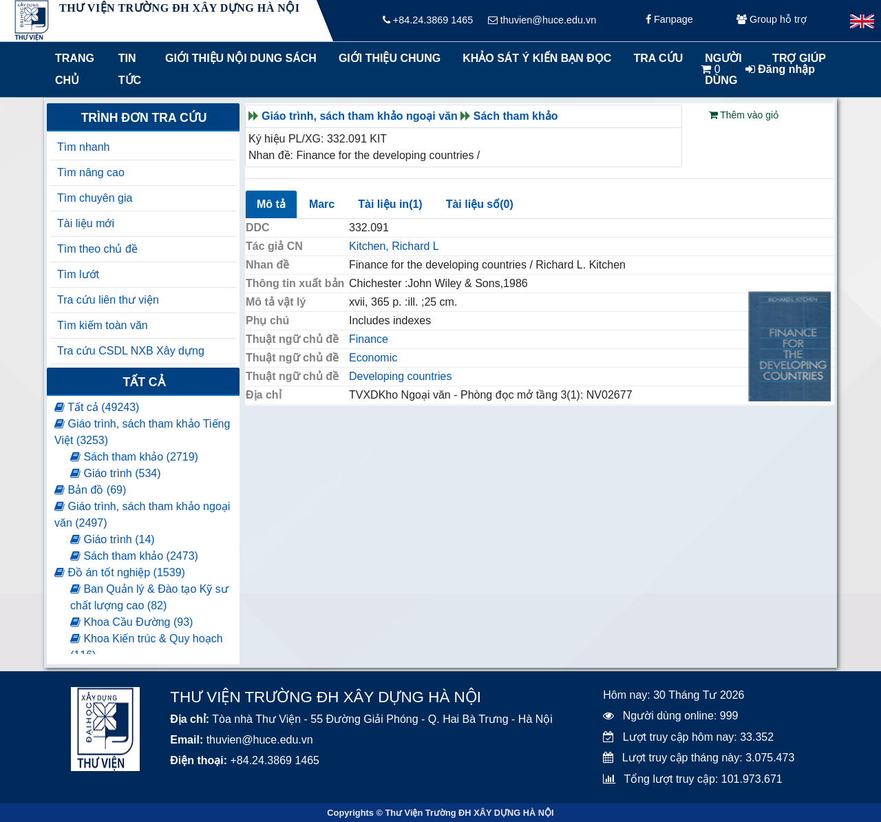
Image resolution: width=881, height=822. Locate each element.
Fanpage (669, 20)
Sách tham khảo (516, 116)
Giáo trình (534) (115, 473)
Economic (373, 357)
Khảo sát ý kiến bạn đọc (534, 58)
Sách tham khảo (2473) (134, 556)
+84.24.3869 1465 (428, 20)
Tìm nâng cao (91, 172)
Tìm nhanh (83, 147)
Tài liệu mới (85, 223)
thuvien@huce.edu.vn (542, 20)
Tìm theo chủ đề (97, 249)
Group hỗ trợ (771, 20)
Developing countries (400, 376)
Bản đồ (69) (90, 490)
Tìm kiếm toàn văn (102, 325)
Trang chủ (74, 69)
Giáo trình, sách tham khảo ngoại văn (360, 116)
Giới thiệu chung (389, 58)
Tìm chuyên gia (94, 198)
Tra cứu (658, 58)
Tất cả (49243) (96, 407)
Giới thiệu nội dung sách (237, 58)
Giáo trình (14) (112, 539)
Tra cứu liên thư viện (108, 300)
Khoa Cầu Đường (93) (131, 622)
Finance (368, 339)
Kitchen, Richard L (394, 246)
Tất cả (143, 382)
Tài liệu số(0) (479, 204)
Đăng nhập (780, 69)
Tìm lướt (78, 274)
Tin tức (129, 69)
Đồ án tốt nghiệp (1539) (119, 572)
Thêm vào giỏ (744, 114)
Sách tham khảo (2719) (134, 457)
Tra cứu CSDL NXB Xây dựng (130, 351)
